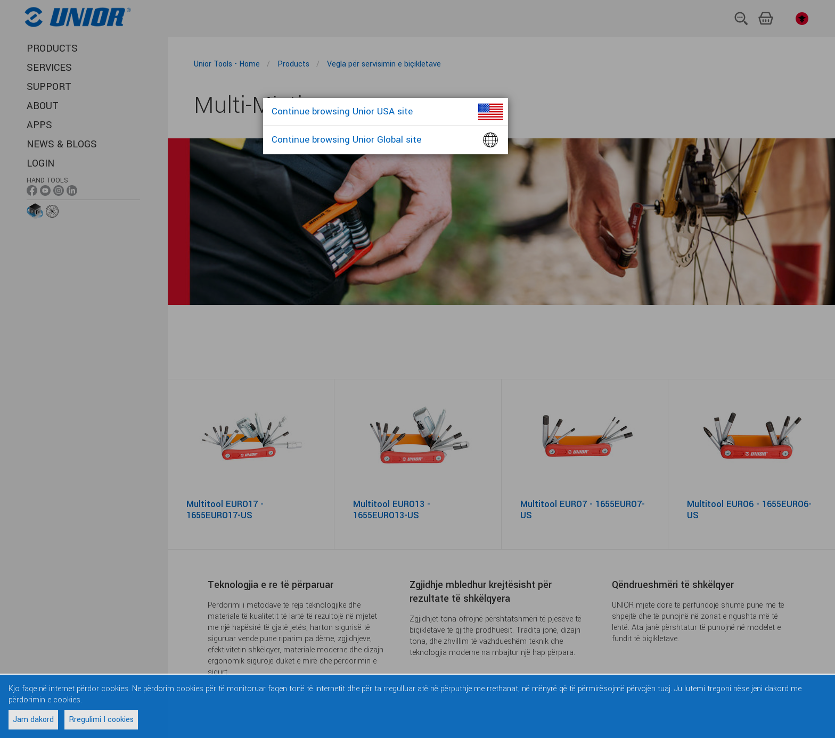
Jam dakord (33, 719)
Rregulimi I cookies (101, 719)
